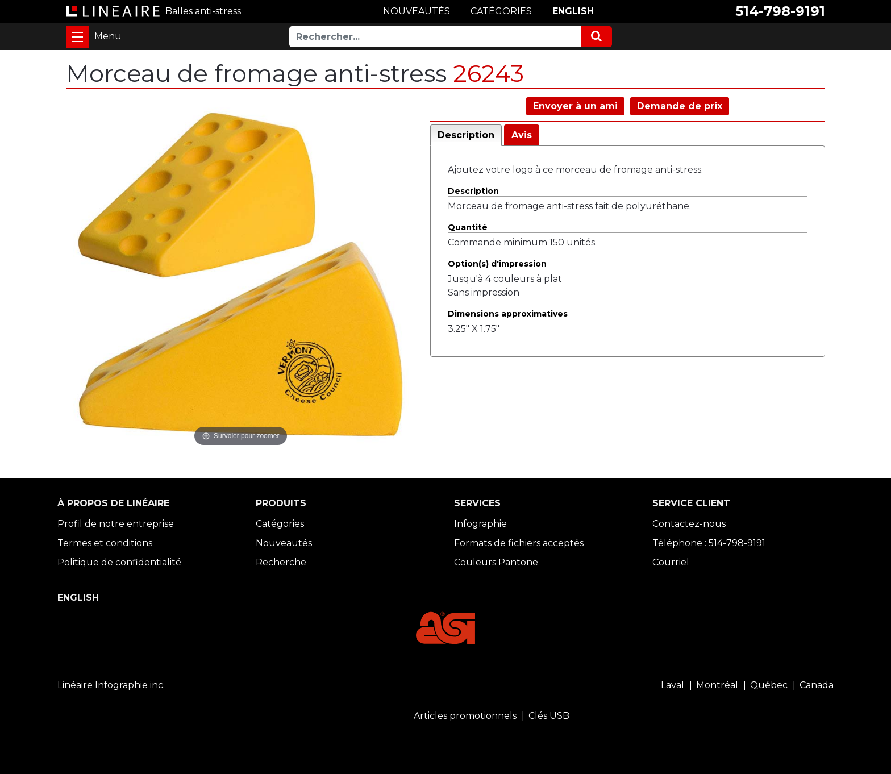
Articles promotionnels (465, 715)
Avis (521, 135)
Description (466, 135)
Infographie (480, 523)
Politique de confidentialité (119, 562)
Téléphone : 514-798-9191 (708, 543)
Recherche (281, 562)
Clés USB (548, 715)
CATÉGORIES (501, 11)
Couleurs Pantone (496, 562)
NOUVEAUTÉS (416, 11)
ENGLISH (573, 11)
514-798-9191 (780, 11)
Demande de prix (679, 106)
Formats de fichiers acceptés (519, 543)
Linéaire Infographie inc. (111, 685)
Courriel (670, 562)
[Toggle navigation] (77, 37)
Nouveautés (284, 543)
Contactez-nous (689, 523)
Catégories (280, 523)
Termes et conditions (104, 543)
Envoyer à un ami (575, 106)
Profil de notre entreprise (115, 523)
